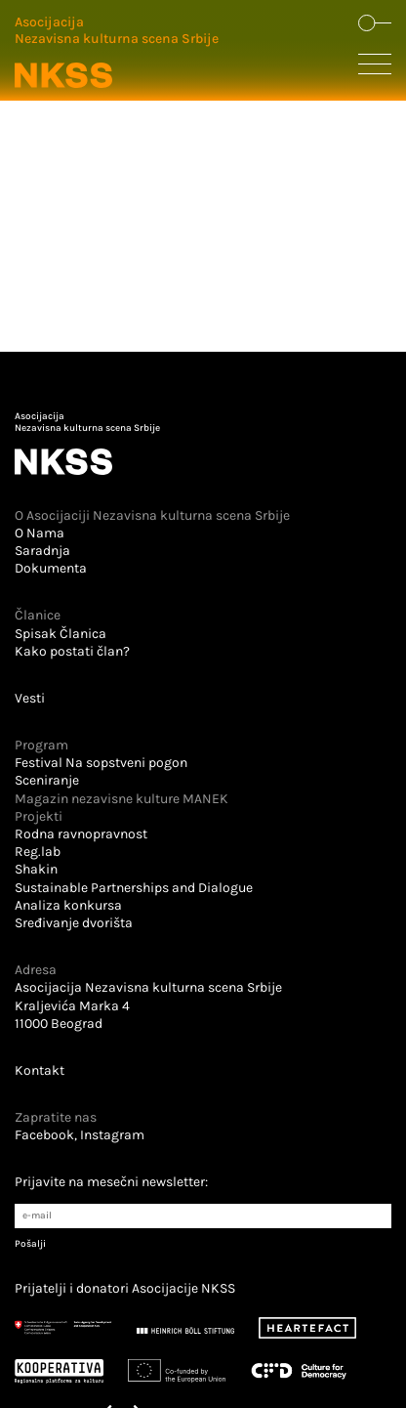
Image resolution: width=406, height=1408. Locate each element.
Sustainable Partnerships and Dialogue (134, 887)
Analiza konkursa (68, 905)
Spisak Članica (60, 633)
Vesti (30, 698)
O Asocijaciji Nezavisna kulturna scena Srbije (152, 515)
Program (41, 745)
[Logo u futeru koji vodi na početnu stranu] (203, 443)
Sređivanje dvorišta (74, 923)
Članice (38, 615)
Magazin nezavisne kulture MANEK (121, 798)
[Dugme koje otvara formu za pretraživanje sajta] (374, 24)
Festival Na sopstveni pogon (101, 762)
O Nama (39, 533)
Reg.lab (38, 851)
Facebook (44, 1135)
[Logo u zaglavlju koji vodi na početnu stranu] (117, 53)
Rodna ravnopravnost (81, 834)
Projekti (38, 816)
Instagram (112, 1135)
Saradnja (42, 550)
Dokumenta (51, 568)
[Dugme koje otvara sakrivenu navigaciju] (374, 68)
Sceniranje (47, 780)
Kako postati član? (72, 651)
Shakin (36, 869)
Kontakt (39, 1070)
